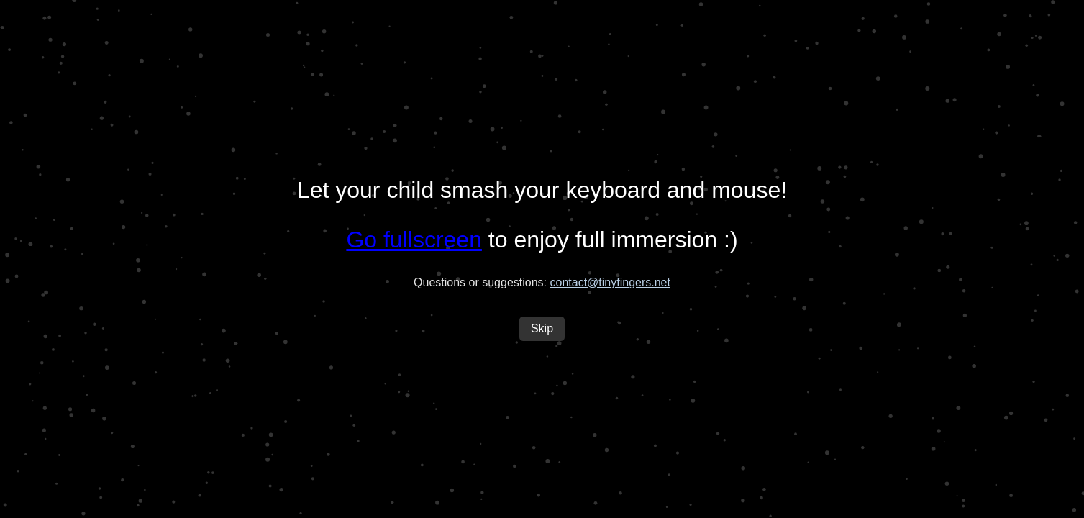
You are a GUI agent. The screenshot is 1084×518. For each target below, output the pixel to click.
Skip (542, 328)
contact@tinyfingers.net (610, 282)
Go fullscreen (414, 240)
